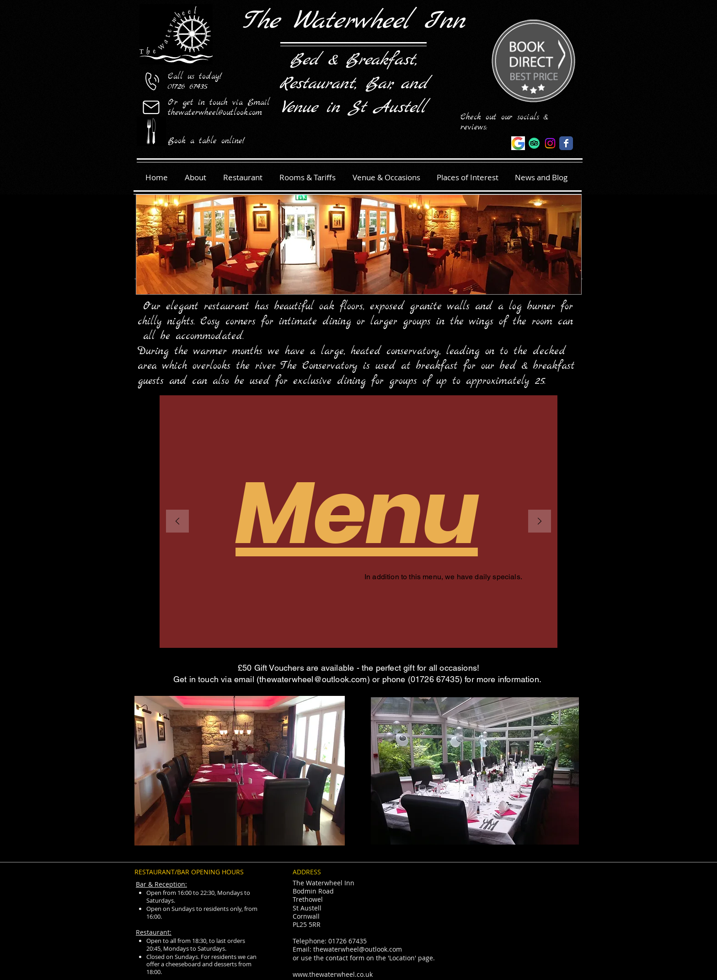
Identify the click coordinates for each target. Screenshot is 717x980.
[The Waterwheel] (566, 143)
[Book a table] (151, 131)
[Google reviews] (518, 143)
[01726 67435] (151, 81)
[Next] (539, 522)
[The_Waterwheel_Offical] (550, 143)
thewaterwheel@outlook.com (313, 679)
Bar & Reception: (161, 884)
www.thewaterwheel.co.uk (333, 974)
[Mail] (151, 107)
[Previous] (177, 522)
